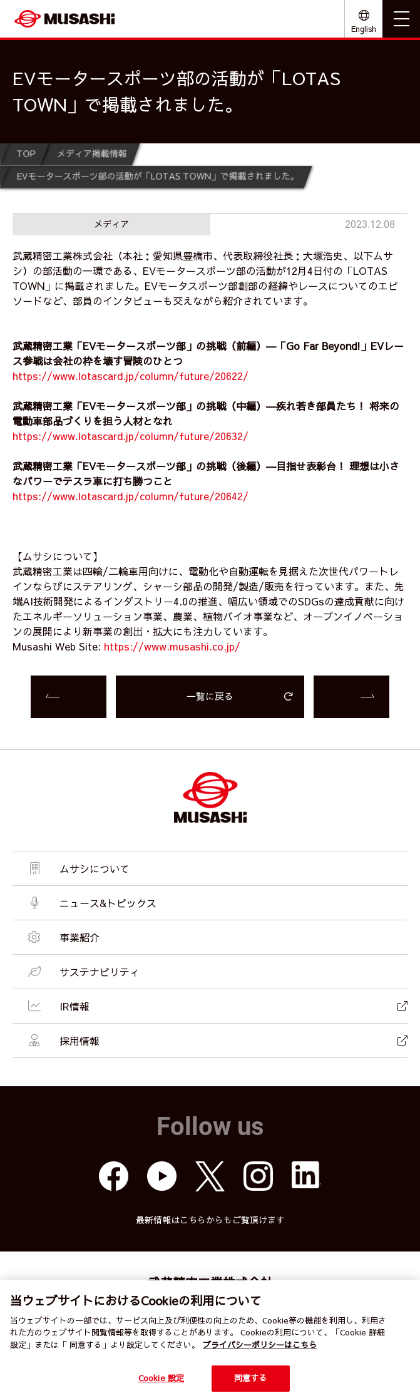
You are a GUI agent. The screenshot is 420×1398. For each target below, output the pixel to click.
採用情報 (216, 1040)
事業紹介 (62, 937)
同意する (250, 1378)
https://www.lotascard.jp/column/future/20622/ (130, 376)
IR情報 (216, 1006)
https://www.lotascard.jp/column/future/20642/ (130, 496)
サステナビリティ (82, 972)
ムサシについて (77, 868)
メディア (111, 223)
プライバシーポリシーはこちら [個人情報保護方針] (260, 1344)
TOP (26, 153)
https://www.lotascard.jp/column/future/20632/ (130, 436)
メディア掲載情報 (92, 153)
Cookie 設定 (161, 1378)
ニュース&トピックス (90, 903)
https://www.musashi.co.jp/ (172, 646)
